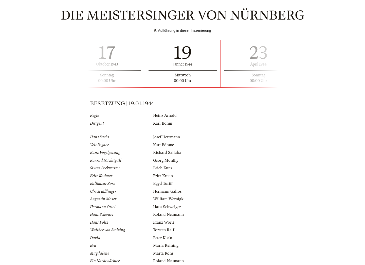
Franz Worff (163, 222)
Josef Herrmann (166, 137)
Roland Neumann (168, 214)
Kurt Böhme (163, 145)
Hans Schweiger (167, 207)
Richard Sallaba (167, 152)
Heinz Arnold (165, 115)
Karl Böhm (162, 123)
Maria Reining (165, 245)
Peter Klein (162, 238)
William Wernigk (168, 199)
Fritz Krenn (163, 176)
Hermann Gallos (167, 191)
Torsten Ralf (163, 230)
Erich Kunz (162, 168)
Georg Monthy (165, 160)
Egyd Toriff (163, 183)
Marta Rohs (163, 253)
